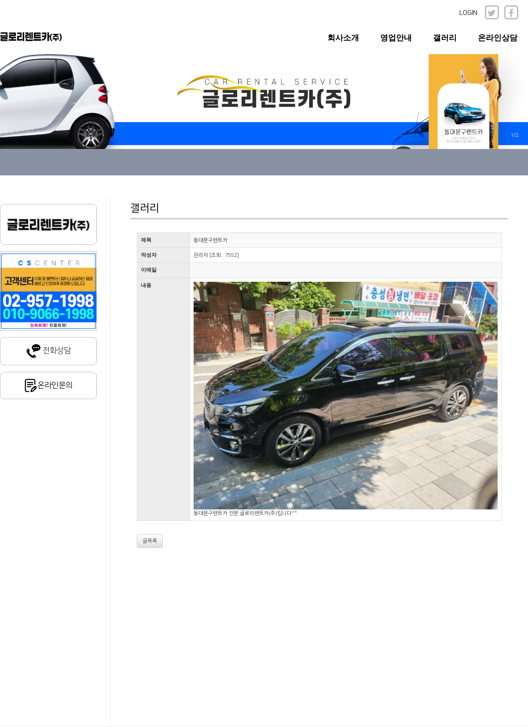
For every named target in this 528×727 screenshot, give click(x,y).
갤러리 (445, 37)
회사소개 (343, 37)
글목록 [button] (150, 541)
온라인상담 (497, 37)
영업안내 (396, 37)
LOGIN (468, 13)
